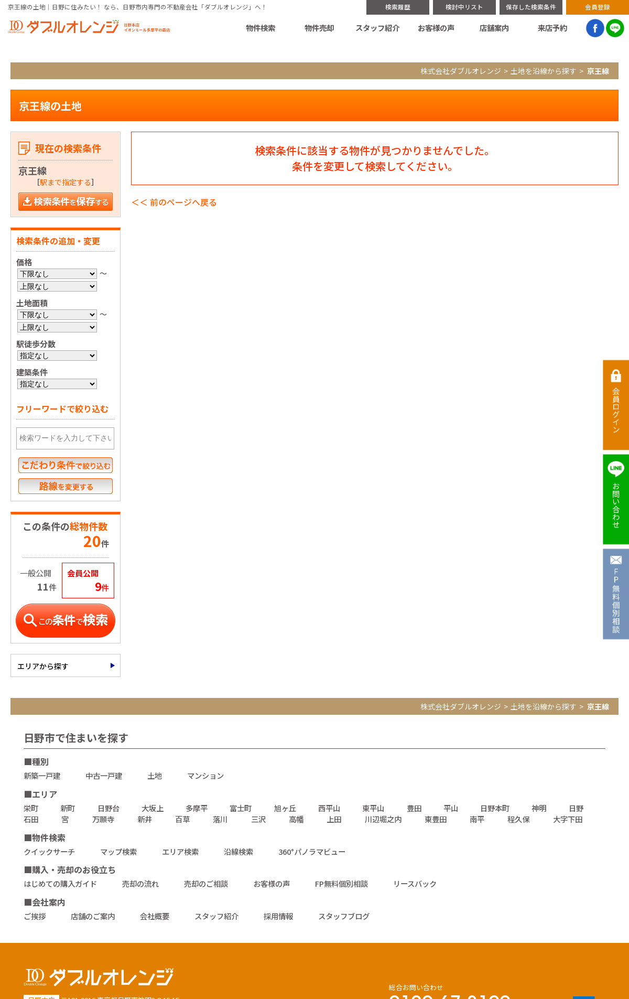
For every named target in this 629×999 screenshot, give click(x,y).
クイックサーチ (49, 851)
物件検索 (260, 27)
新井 (144, 818)
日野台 (108, 807)
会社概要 (154, 915)
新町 (67, 807)
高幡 (296, 818)
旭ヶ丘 (285, 807)
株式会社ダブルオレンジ (460, 71)
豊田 (414, 807)
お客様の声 (436, 27)
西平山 (329, 807)
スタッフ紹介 (377, 27)
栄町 (31, 807)
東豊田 (436, 818)
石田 (31, 818)
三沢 (258, 818)
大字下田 (567, 818)
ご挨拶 (35, 915)
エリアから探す (43, 666)
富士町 (241, 807)
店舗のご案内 (93, 915)
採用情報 (278, 915)
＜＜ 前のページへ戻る (174, 202)
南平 (477, 818)
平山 (450, 807)
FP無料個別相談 (341, 883)
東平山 (373, 807)
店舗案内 (494, 27)
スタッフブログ (344, 915)
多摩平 (197, 807)
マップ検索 (118, 851)
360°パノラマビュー (311, 851)
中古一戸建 (103, 775)
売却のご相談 (206, 883)
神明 (539, 807)
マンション (205, 775)
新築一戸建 (42, 775)
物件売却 (319, 27)
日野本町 (494, 807)
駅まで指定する (65, 182)
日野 (576, 807)
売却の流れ (140, 883)
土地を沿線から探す (544, 71)
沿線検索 (238, 851)
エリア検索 (180, 851)
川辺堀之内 (383, 818)
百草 (182, 818)
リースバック (415, 883)
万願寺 (103, 818)
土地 (154, 775)
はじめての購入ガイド (60, 883)
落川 (220, 818)
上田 (334, 818)
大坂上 (153, 807)
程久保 (518, 818)
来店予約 (552, 27)
